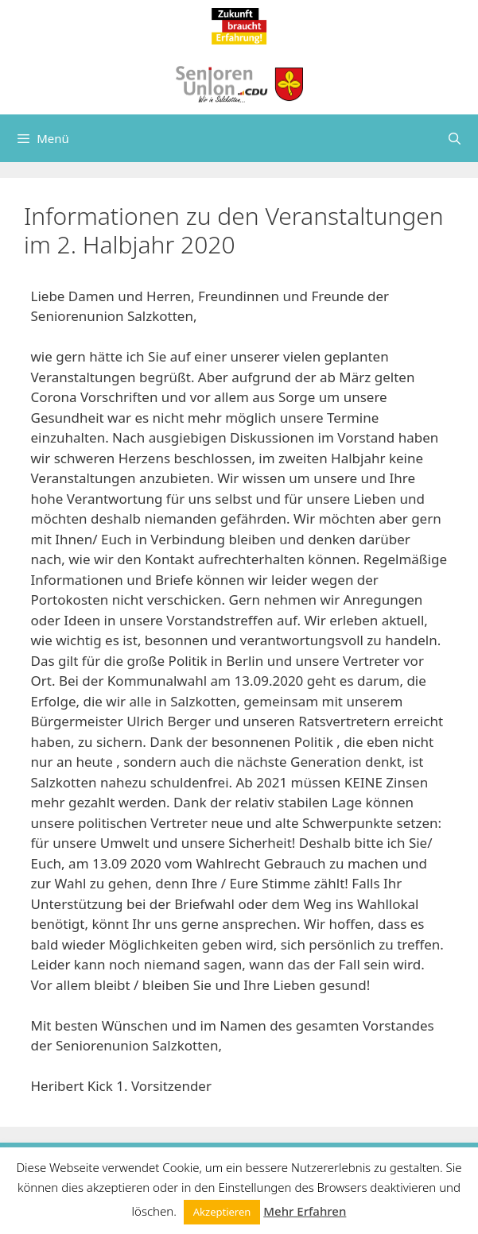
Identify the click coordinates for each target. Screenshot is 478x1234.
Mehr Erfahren (304, 1211)
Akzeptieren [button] (222, 1212)
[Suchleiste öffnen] (454, 138)
